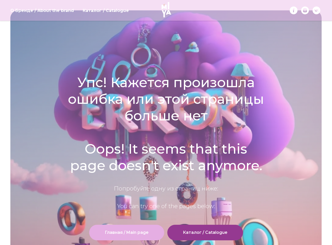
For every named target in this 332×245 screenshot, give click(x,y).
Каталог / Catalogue (106, 10)
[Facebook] (294, 10)
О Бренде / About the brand (42, 10)
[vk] (316, 10)
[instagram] (305, 10)
